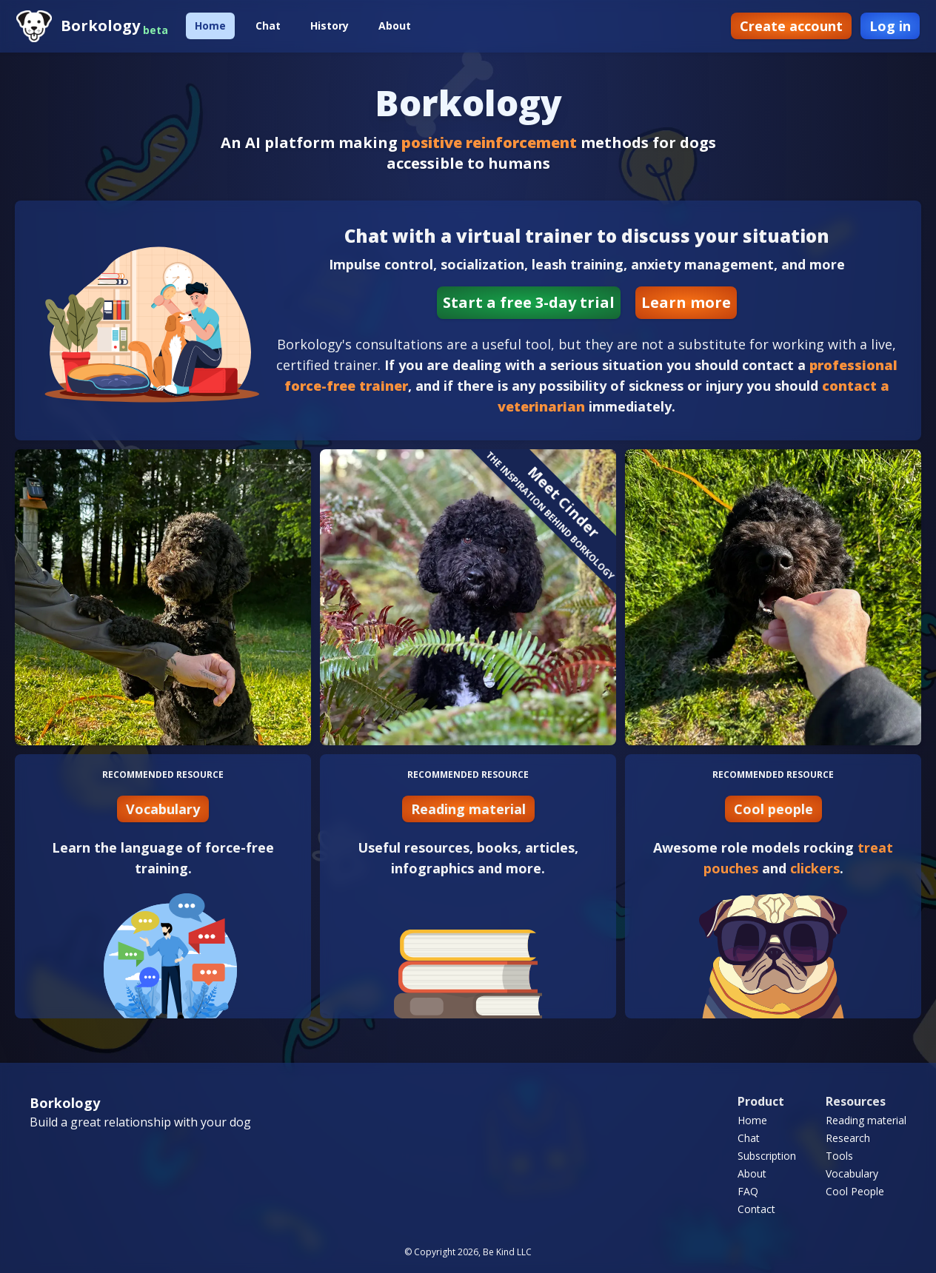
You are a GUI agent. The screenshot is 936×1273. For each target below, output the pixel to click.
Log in (890, 26)
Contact (756, 1209)
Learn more (686, 302)
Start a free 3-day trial (529, 302)
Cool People (855, 1191)
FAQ (748, 1191)
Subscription (767, 1156)
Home (210, 26)
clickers (815, 868)
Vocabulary (163, 809)
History (329, 26)
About (394, 26)
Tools (839, 1156)
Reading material (468, 809)
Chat (268, 26)
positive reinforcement (489, 142)
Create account (791, 26)
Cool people (773, 809)
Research (848, 1138)
